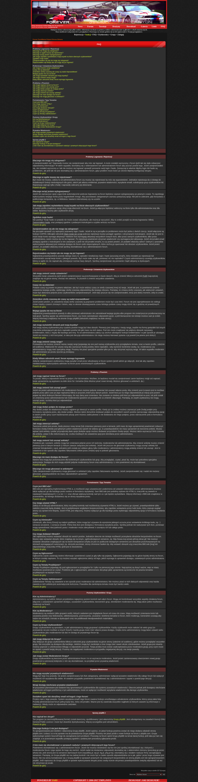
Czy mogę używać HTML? (42, 104)
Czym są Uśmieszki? (40, 106)
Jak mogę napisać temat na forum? (45, 85)
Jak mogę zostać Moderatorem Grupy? (47, 127)
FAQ (163, 26)
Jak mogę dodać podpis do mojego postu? (48, 89)
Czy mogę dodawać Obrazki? (43, 108)
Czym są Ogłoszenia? (41, 110)
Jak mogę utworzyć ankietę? (43, 91)
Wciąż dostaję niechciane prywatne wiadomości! (50, 134)
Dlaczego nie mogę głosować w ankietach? (48, 97)
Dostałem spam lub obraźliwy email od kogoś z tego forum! (54, 136)
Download (131, 26)
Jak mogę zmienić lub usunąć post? (46, 87)
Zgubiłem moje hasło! (40, 59)
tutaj (49, 25)
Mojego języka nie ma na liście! (44, 74)
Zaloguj (120, 35)
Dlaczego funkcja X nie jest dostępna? (47, 144)
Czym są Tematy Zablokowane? (44, 114)
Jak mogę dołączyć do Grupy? (44, 125)
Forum (90, 26)
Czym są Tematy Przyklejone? (44, 112)
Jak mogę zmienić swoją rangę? (44, 78)
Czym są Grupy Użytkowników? (44, 123)
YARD (54, 780)
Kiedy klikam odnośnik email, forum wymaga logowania (53, 79)
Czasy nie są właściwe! (41, 70)
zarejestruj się (52, 27)
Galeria (144, 26)
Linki (154, 26)
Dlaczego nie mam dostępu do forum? (47, 95)
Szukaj (88, 35)
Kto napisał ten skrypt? (41, 142)
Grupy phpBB (119, 719)
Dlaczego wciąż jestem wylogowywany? (47, 55)
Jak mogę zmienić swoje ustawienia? (46, 68)
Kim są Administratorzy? (41, 119)
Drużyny (116, 26)
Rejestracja (78, 35)
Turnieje (102, 26)
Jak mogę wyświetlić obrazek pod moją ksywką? (50, 76)
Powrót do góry (39, 173)
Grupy (113, 35)
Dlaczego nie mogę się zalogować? (46, 51)
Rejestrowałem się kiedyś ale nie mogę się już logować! (53, 62)
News (80, 26)
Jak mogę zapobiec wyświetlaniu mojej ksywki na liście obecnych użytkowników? (62, 57)
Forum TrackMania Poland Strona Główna (48, 39)
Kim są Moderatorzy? (40, 121)
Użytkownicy (103, 35)
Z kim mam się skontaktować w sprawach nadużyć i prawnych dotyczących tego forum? (65, 146)
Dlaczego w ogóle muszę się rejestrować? (48, 53)
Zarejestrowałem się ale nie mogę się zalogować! (51, 60)
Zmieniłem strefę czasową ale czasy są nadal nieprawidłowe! (55, 72)
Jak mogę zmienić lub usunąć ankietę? (47, 93)
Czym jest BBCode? (40, 102)
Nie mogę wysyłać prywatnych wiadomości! (48, 132)
